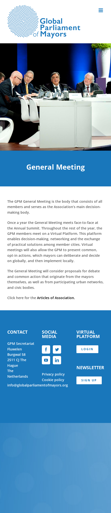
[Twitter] (57, 349)
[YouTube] (46, 360)
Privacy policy (53, 374)
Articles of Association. (56, 297)
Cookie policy (53, 379)
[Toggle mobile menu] (101, 10)
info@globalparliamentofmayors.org (37, 385)
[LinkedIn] (57, 360)
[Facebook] (46, 349)
